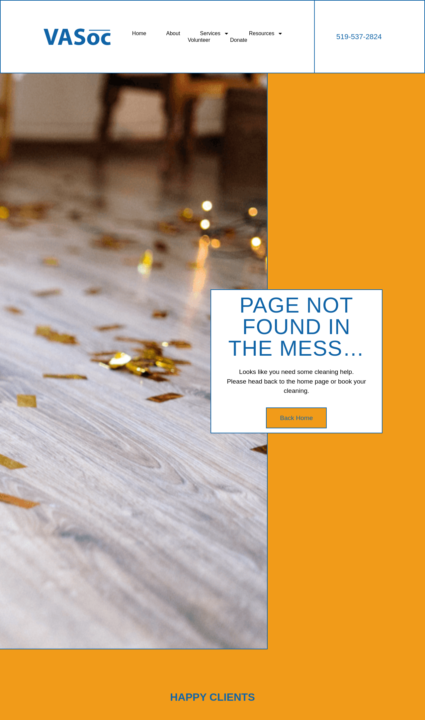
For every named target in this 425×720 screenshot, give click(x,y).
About (173, 33)
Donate (238, 40)
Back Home (296, 417)
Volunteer (199, 40)
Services (214, 33)
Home (139, 33)
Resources (266, 33)
